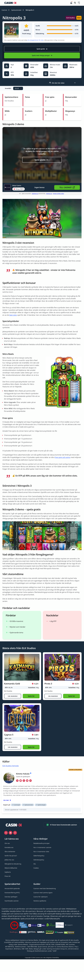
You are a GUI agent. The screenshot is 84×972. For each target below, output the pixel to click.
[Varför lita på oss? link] (11, 856)
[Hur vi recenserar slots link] (41, 851)
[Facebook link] (15, 833)
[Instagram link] (10, 833)
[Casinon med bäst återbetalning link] (44, 888)
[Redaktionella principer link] (41, 843)
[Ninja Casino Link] (14, 187)
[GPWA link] (50, 932)
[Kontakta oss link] (9, 847)
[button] (79, 3)
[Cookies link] (36, 868)
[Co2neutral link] (51, 925)
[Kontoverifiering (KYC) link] (12, 892)
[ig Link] (17, 780)
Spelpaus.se (49, 193)
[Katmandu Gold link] (22, 667)
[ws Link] (27, 780)
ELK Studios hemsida (10, 766)
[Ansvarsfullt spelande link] (12, 888)
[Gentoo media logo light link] (32, 932)
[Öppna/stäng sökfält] (75, 3)
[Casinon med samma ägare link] (42, 892)
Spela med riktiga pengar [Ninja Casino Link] (42, 55)
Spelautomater (16, 10)
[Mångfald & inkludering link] (13, 864)
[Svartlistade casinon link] (12, 901)
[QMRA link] (41, 932)
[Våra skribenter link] (10, 851)
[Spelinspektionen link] (23, 925)
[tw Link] (24, 780)
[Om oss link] (7, 843)
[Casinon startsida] (37, 3)
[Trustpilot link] (59, 932)
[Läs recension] (12, 696)
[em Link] (30, 780)
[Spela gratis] (42, 160)
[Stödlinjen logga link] (14, 932)
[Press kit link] (7, 876)
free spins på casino (62, 457)
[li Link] (20, 780)
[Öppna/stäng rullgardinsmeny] (79, 3)
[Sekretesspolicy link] (38, 860)
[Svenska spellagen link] (11, 897)
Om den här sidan (56, 83)
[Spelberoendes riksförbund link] (69, 925)
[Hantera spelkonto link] (39, 901)
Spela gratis (42, 49)
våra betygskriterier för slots (35, 40)
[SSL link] (34, 864)
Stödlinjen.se (35, 193)
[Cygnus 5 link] (22, 718)
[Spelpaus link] (23, 932)
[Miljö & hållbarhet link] (11, 868)
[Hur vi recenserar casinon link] (42, 847)
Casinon (4, 10)
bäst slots (13, 315)
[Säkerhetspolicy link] (38, 856)
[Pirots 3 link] (62, 667)
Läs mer (7, 800)
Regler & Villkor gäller (58, 193)
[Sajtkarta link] (8, 872)
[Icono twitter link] (6, 833)
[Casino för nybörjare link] (40, 897)
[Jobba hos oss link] (9, 860)
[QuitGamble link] (60, 925)
